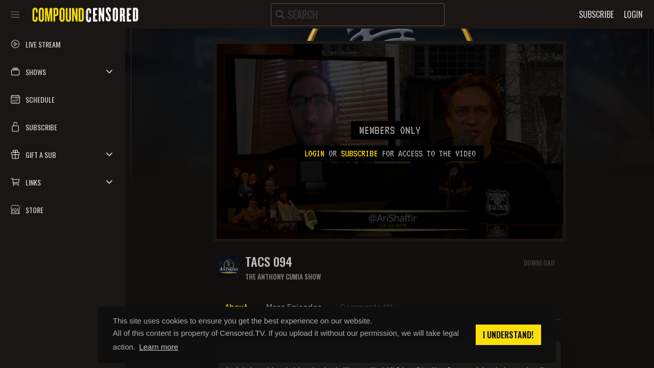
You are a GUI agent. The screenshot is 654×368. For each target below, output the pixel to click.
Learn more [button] (158, 346)
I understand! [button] (508, 335)
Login (314, 153)
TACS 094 (268, 261)
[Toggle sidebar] (15, 14)
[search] (358, 14)
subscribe (359, 153)
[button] (62, 71)
